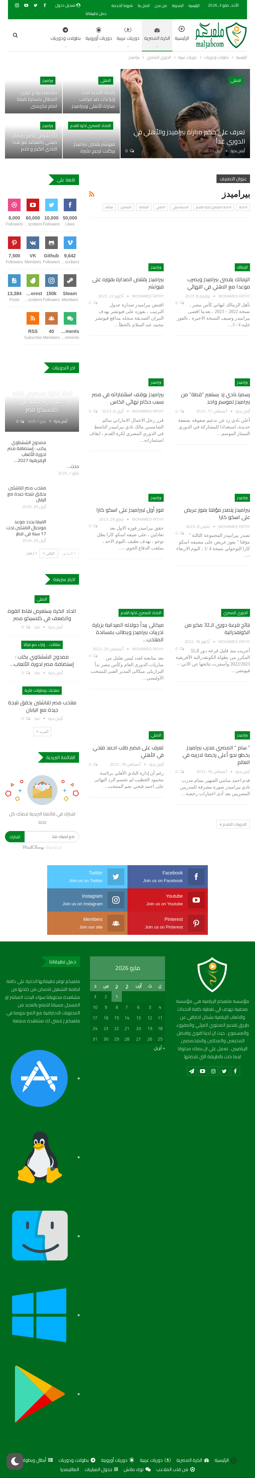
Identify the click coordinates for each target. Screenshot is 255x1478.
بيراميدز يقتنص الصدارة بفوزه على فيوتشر (128, 282)
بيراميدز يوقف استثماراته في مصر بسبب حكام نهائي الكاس (128, 398)
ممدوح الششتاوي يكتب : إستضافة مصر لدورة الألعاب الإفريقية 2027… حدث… (43, 454)
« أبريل (159, 1025)
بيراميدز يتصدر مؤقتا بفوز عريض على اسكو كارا (217, 513)
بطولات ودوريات (76, 1437)
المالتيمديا (69, 1446)
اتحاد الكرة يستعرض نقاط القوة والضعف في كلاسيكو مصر (42, 401)
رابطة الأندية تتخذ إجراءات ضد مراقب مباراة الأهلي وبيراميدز (93, 99)
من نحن (161, 5)
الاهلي (236, 80)
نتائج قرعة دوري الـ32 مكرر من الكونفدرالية (217, 628)
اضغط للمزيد (35, 34)
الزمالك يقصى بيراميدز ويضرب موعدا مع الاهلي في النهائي (218, 282)
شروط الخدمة (122, 5)
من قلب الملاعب (175, 1446)
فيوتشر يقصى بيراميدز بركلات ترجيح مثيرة (94, 147)
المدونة (178, 5)
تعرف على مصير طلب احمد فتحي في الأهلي (128, 751)
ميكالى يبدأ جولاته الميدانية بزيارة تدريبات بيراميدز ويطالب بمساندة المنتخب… (128, 632)
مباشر (109, 207)
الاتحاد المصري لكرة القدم (90, 125)
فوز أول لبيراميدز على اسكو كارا (130, 510)
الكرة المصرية (123, 34)
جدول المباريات (101, 1446)
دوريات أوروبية (65, 34)
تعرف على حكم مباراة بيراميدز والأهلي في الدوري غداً (189, 136)
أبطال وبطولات (36, 1437)
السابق (69, 553)
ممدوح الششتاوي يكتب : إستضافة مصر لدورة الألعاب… (42, 660)
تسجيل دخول (67, 5)
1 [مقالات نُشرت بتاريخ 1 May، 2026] (117, 973)
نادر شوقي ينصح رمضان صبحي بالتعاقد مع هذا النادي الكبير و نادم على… (34, 145)
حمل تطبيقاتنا (96, 13)
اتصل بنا (144, 5)
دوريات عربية (94, 34)
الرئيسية (194, 5)
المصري (126, 207)
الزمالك (144, 207)
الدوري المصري (235, 612)
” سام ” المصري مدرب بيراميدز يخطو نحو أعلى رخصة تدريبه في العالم (216, 754)
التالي (48, 553)
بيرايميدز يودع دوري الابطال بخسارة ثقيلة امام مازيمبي (37, 99)
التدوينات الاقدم (233, 824)
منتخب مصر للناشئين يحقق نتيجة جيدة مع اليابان (26, 493)
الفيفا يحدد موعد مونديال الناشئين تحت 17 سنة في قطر (26, 527)
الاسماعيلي (181, 207)
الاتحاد (243, 207)
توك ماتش (137, 1446)
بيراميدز (47, 80)
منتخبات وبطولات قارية (42, 690)
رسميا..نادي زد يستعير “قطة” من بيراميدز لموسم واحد (215, 398)
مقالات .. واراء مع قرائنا (42, 644)
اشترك (14, 837)
